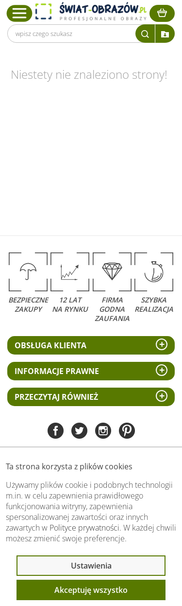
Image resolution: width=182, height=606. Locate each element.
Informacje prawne (57, 371)
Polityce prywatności (84, 527)
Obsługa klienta (50, 345)
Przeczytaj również (56, 397)
